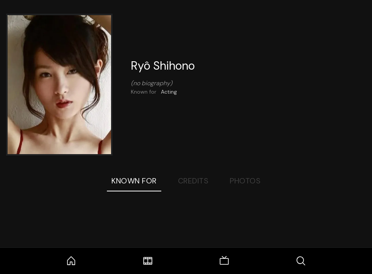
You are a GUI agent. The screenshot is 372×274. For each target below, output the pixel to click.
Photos (245, 181)
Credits (193, 181)
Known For (134, 181)
